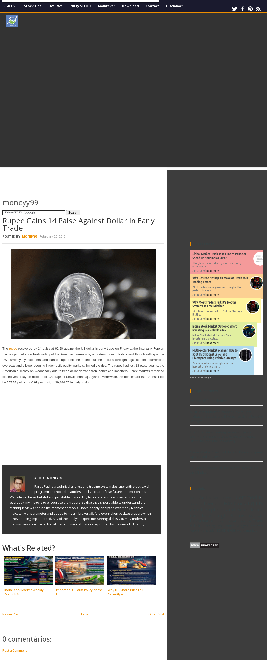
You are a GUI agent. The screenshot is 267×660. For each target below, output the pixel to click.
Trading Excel (214, 526)
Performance (201, 521)
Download (130, 6)
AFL (192, 498)
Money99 (29, 236)
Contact (152, 6)
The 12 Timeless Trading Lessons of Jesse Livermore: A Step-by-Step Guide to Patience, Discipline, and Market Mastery (223, 436)
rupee (13, 348)
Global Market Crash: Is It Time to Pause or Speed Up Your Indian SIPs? (219, 256)
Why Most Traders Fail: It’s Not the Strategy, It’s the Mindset (214, 304)
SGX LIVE (10, 6)
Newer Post (11, 614)
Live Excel (56, 6)
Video (230, 526)
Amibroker (106, 6)
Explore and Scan (227, 509)
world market (247, 530)
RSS (258, 9)
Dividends (196, 504)
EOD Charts (235, 503)
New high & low (224, 515)
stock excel (226, 530)
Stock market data (230, 521)
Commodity (249, 497)
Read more (212, 270)
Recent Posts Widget (200, 377)
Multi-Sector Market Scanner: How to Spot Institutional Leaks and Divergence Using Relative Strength (215, 354)
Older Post (156, 614)
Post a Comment (14, 650)
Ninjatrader (256, 516)
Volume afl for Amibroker (208, 400)
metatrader (208, 530)
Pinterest (250, 9)
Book (227, 498)
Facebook (242, 9)
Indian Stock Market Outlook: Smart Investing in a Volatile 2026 (214, 328)
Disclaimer (174, 6)
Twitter (235, 9)
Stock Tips (32, 6)
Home (84, 614)
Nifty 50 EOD (81, 6)
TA (249, 521)
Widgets (242, 526)
